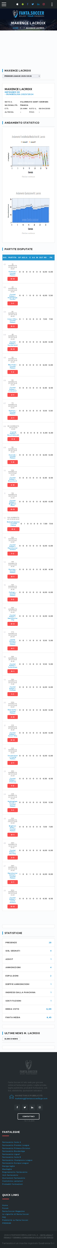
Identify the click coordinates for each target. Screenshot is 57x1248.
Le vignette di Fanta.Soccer (15, 1214)
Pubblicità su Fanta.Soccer (15, 1220)
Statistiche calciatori (12, 1181)
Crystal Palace (13, 274)
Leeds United (12, 640)
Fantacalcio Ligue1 (11, 1154)
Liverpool (13, 391)
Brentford (12, 481)
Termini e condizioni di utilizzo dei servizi (33, 1237)
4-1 (12, 648)
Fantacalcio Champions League (17, 1160)
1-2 (12, 372)
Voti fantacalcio (10, 1175)
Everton (12, 410)
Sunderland (13, 345)
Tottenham (12, 667)
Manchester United (13, 549)
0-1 (12, 576)
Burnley (12, 569)
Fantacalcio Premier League (15, 1145)
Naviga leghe (8, 1166)
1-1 (12, 303)
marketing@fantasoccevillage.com (31, 1098)
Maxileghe (7, 1169)
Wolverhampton (13, 522)
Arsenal (12, 455)
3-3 (13, 439)
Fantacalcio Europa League (15, 1163)
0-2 (13, 529)
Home (15, 28)
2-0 (12, 485)
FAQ (4, 1217)
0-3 (12, 326)
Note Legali (46, 1235)
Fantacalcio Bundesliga (13, 1151)
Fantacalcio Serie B (11, 1157)
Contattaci (28, 1116)
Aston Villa (11, 319)
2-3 (12, 857)
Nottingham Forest (12, 298)
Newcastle (12, 710)
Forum (5, 1208)
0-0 (13, 278)
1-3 (12, 785)
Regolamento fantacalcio (15, 1172)
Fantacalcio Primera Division (16, 1148)
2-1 (12, 394)
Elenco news (11, 1038)
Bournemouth (13, 435)
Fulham (12, 592)
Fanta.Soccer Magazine (13, 1211)
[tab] (31, 271)
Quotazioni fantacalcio (13, 1178)
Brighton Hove (12, 504)
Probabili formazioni (12, 1184)
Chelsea (12, 271)
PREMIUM (6, 1223)
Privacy (7, 1237)
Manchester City (13, 619)
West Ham (12, 365)
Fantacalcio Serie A (11, 1142)
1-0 (12, 462)
